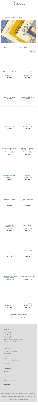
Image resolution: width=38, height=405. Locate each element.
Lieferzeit (7, 363)
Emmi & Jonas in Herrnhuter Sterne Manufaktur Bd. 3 (27, 150)
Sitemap (7, 371)
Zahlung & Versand (9, 349)
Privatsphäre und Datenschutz (12, 351)
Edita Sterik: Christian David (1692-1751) (27, 125)
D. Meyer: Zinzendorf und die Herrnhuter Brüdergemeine (9, 74)
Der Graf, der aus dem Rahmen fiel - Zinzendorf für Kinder (27, 74)
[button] (10, 47)
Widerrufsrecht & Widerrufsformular (13, 361)
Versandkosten (16, 393)
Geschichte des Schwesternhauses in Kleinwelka (10, 228)
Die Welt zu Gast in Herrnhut (10, 124)
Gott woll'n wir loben (27, 226)
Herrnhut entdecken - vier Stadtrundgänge (27, 304)
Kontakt (7, 358)
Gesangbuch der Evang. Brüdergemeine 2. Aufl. (27, 201)
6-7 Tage (12, 76)
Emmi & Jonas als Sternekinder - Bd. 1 (9, 150)
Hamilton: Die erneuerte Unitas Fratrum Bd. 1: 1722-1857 (27, 252)
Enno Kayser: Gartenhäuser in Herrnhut (27, 176)
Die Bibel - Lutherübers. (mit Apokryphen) (10, 99)
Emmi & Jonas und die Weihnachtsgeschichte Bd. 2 (9, 176)
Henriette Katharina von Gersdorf (9, 304)
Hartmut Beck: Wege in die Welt (27, 277)
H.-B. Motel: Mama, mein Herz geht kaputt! (9, 252)
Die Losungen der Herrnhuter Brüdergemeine (27, 99)
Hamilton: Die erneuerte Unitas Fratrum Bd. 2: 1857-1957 (10, 278)
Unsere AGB (8, 353)
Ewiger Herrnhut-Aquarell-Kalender (10, 201)
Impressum (7, 356)
